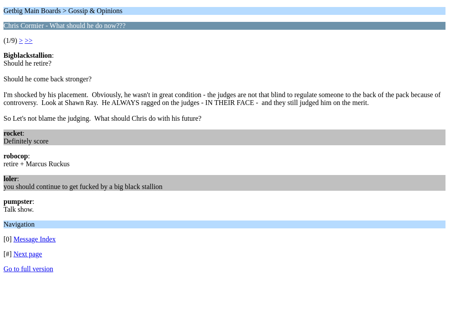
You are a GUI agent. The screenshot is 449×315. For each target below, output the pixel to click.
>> (28, 40)
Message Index (35, 239)
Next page (28, 254)
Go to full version (28, 269)
